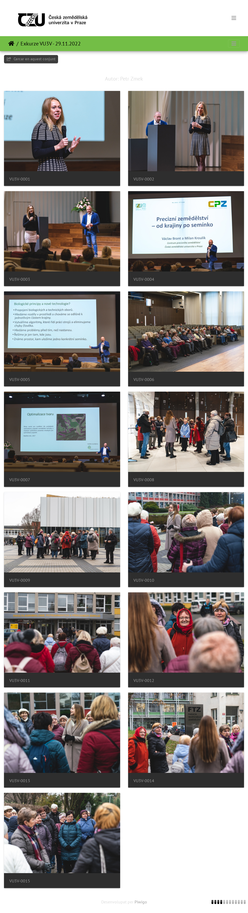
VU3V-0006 (143, 379)
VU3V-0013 (19, 780)
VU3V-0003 (19, 279)
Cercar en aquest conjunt (31, 58)
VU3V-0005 (19, 379)
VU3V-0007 (19, 479)
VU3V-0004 (143, 279)
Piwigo (141, 901)
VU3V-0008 (143, 479)
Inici (11, 44)
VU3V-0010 (143, 580)
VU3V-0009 (19, 580)
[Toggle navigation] (234, 18)
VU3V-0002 (143, 179)
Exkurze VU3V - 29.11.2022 (51, 43)
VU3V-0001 (19, 179)
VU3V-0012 (143, 680)
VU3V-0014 (143, 780)
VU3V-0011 (19, 680)
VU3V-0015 (19, 880)
